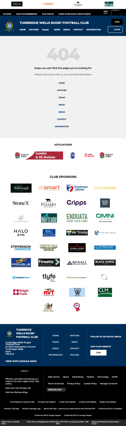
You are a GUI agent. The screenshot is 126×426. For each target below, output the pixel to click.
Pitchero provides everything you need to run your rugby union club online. (22, 381)
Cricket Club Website (67, 402)
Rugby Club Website (108, 402)
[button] (22, 29)
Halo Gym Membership (26, 14)
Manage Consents (108, 383)
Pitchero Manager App (31, 409)
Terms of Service (56, 383)
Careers (90, 377)
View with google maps (20, 361)
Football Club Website (47, 402)
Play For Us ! (48, 14)
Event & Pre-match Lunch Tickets (75, 14)
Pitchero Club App (11, 409)
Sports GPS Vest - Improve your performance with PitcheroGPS (69, 409)
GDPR (115, 377)
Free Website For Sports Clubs (22, 402)
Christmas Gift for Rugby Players (47, 415)
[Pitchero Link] (117, 13)
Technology (103, 377)
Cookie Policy (90, 383)
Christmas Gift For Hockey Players (78, 415)
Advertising (77, 377)
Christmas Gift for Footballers (110, 409)
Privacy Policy (73, 383)
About (66, 377)
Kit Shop (7, 14)
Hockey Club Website (87, 402)
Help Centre (54, 377)
